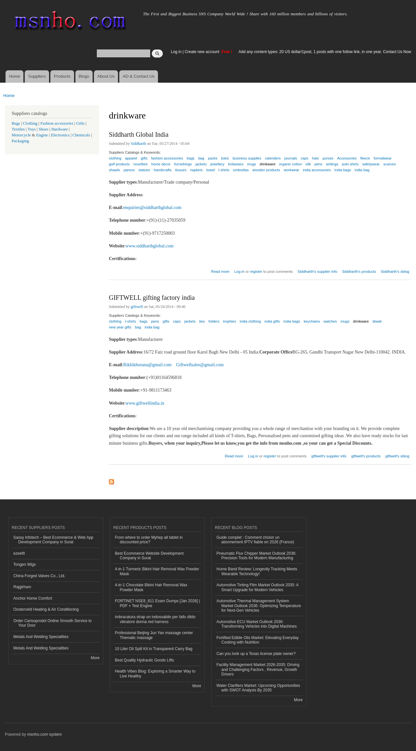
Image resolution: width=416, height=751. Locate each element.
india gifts (272, 321)
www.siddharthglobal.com (149, 245)
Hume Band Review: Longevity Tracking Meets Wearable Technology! (256, 571)
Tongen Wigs (24, 564)
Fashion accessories (56, 123)
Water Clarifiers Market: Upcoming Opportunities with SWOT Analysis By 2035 (258, 687)
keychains (312, 321)
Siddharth (138, 143)
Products (62, 76)
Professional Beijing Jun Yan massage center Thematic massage (154, 635)
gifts (165, 321)
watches (330, 321)
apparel (131, 158)
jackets (190, 321)
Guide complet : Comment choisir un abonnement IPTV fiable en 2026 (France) (255, 539)
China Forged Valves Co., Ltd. (39, 576)
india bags (342, 170)
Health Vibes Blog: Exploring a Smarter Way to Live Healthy (155, 673)
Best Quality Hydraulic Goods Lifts (144, 660)
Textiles (18, 129)
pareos (129, 170)
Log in (176, 51)
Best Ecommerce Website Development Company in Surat (149, 555)
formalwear (383, 158)
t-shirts (223, 170)
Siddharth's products (359, 271)
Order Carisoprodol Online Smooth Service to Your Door (52, 623)
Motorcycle (21, 135)
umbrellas (241, 170)
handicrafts (163, 170)
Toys (32, 129)
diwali (377, 321)
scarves (389, 164)
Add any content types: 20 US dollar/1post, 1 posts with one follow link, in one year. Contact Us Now (325, 51)
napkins (196, 170)
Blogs (84, 76)
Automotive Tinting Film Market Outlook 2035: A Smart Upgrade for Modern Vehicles (257, 587)
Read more (220, 270)
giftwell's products (366, 456)
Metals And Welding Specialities (41, 636)
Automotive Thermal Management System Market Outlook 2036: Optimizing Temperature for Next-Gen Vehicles (258, 606)
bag (138, 327)
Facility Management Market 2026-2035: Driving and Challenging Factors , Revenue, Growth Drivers (257, 669)
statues (144, 170)
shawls (114, 170)
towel (210, 170)
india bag (362, 170)
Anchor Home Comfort (32, 598)
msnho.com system (44, 734)
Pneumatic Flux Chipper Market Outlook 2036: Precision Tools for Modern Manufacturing (256, 555)
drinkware (361, 321)
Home (14, 76)
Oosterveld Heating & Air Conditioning (46, 609)
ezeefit (19, 553)
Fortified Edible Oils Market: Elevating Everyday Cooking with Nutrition (257, 640)
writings (332, 164)
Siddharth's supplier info (317, 271)
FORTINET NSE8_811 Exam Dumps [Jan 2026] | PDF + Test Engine (157, 603)
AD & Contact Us (139, 76)
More (95, 658)
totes (225, 158)
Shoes (44, 129)
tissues (181, 170)
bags (144, 321)
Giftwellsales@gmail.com (200, 364)
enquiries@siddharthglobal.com (152, 207)
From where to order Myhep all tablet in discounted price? (149, 539)
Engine (42, 135)
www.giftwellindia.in (144, 403)
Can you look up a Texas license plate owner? (256, 653)
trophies (229, 321)
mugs (251, 164)
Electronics (60, 135)
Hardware (59, 129)
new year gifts (120, 327)
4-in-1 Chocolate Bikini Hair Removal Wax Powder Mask (151, 587)
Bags (16, 123)
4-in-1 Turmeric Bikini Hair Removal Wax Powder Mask (157, 571)
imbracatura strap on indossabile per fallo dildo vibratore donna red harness (155, 619)
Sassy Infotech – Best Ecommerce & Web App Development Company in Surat (53, 539)
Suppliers (37, 76)
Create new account (202, 51)
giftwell (137, 306)
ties (202, 321)
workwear (291, 170)
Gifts (80, 123)
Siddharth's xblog (395, 271)
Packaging (20, 141)
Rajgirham (22, 587)
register (256, 271)
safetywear (371, 164)
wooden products (266, 170)
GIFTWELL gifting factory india (152, 297)
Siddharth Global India (138, 134)
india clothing (250, 321)
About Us (105, 76)
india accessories (317, 170)
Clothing (30, 123)
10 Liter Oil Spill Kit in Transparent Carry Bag (153, 649)
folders (214, 321)
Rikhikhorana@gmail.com (147, 364)
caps (304, 158)
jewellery (217, 164)
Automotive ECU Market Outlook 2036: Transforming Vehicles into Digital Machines (256, 624)
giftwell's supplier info (328, 456)
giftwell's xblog (397, 456)
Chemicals (81, 135)
